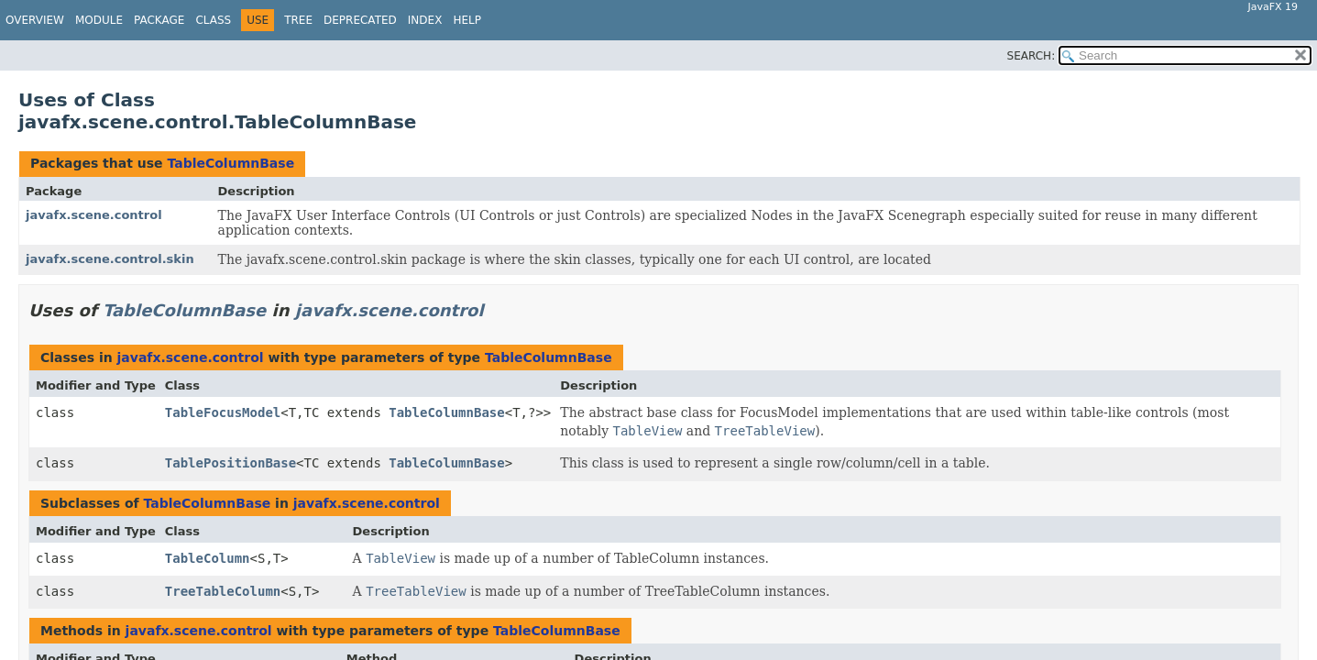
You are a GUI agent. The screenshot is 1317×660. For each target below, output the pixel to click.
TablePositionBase (230, 463)
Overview (34, 20)
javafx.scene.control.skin (110, 259)
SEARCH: (1031, 56)
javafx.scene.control (94, 215)
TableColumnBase (230, 163)
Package (159, 20)
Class (213, 20)
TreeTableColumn (222, 591)
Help (467, 20)
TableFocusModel (222, 412)
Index (425, 20)
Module (99, 20)
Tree (298, 20)
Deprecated (360, 20)
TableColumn (207, 558)
